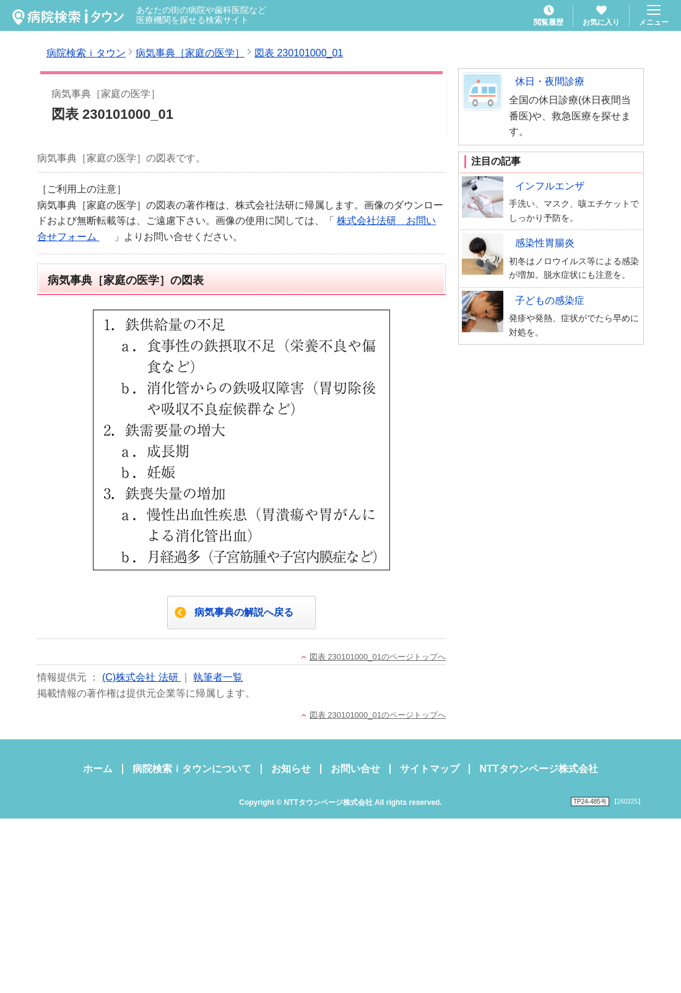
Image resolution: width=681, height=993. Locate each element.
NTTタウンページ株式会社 (538, 768)
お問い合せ (355, 768)
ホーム (98, 768)
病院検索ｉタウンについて (191, 768)
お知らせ (291, 768)
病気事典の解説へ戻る (243, 612)
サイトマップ (429, 768)
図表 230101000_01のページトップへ (378, 656)
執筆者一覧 (218, 677)
